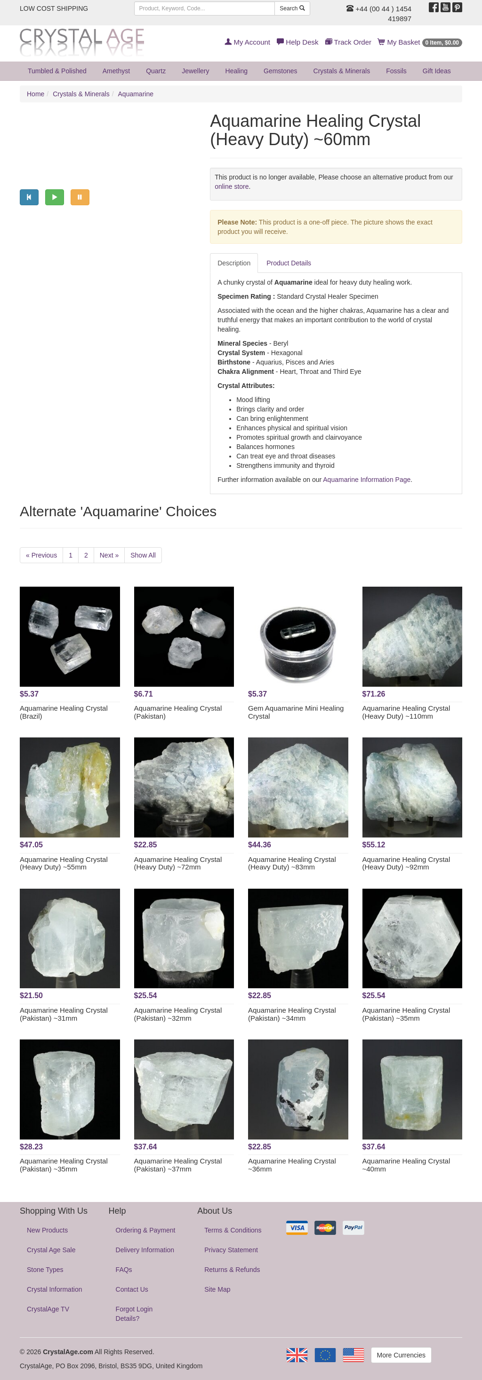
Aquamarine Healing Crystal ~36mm (292, 1165)
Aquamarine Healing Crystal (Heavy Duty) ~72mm (178, 863)
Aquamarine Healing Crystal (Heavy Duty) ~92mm (406, 863)
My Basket (420, 42)
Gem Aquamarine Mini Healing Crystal (296, 712)
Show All (143, 555)
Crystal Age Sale (51, 1250)
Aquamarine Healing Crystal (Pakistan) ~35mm (406, 1014)
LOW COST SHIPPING (54, 8)
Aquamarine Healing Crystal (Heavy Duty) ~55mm (64, 863)
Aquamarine (136, 94)
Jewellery (195, 71)
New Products (47, 1230)
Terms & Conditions (232, 1230)
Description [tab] (233, 263)
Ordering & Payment (146, 1230)
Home (35, 94)
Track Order (348, 42)
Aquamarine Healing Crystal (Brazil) (64, 712)
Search (292, 8)
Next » (109, 555)
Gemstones (280, 71)
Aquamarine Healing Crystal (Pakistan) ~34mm (292, 1014)
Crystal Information (54, 1289)
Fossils (396, 71)
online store (232, 186)
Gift (437, 71)
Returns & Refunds (232, 1269)
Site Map (217, 1289)
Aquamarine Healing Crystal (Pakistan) (178, 712)
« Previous (41, 555)
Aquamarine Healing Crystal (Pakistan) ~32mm (178, 1014)
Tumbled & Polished (57, 71)
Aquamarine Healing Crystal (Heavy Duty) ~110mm (406, 712)
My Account (247, 42)
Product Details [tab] (288, 263)
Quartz (156, 71)
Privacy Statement (231, 1250)
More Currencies (401, 1355)
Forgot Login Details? (134, 1313)
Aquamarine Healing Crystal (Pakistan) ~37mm (178, 1165)
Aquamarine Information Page (366, 479)
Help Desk (297, 42)
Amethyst (116, 71)
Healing (236, 71)
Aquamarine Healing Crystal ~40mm (406, 1165)
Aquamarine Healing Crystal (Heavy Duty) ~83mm (292, 863)
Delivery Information (145, 1250)
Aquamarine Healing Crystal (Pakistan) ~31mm (64, 1014)
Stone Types (45, 1269)
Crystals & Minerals (341, 71)
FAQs (124, 1269)
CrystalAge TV (48, 1309)
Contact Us (132, 1289)
